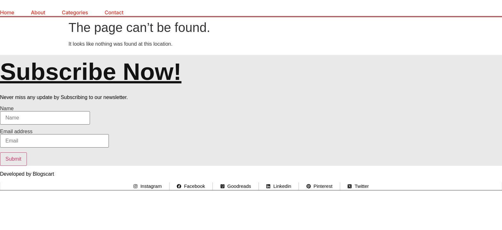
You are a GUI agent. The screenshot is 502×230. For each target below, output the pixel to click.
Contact (114, 12)
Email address (54, 138)
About (38, 12)
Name (45, 115)
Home (7, 12)
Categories (75, 12)
